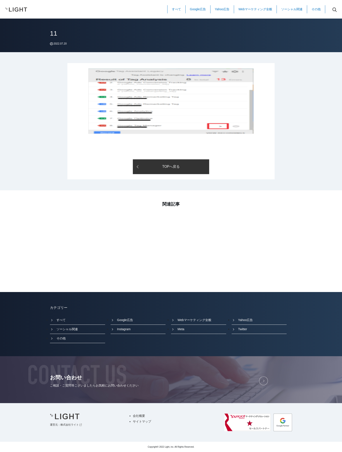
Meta (181, 329)
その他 (316, 9)
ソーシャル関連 (292, 9)
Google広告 (198, 9)
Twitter (242, 329)
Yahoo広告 (222, 9)
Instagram (124, 329)
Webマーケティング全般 (255, 9)
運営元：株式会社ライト (66, 424)
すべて (176, 9)
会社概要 (139, 416)
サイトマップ (142, 421)
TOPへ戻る (171, 167)
